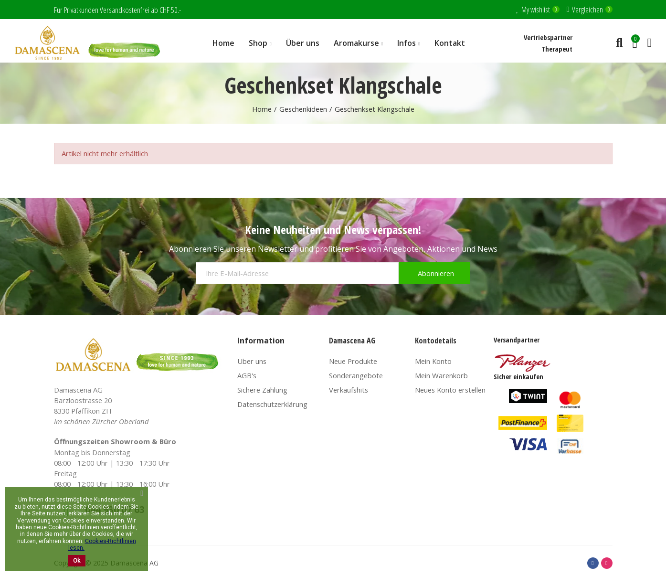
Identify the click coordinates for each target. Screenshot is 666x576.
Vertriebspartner (548, 37)
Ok (76, 560)
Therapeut (556, 48)
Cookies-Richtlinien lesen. (102, 544)
